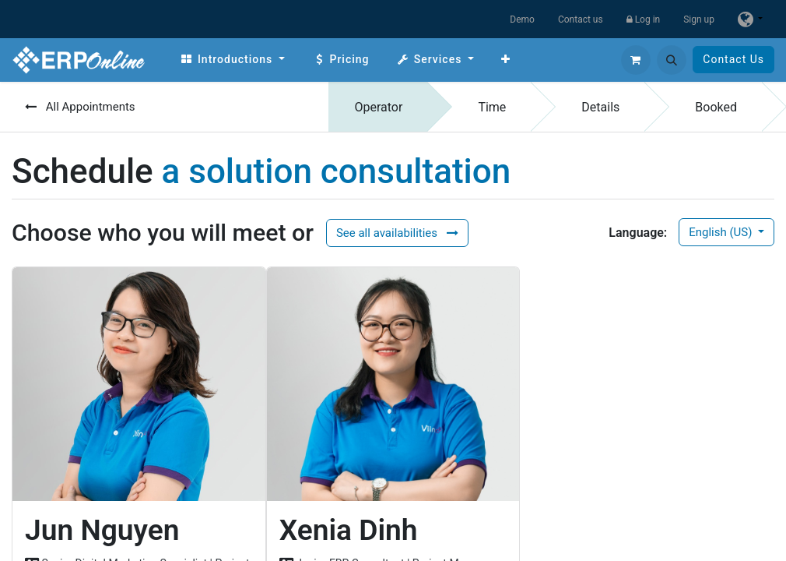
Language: (638, 232)
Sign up (698, 19)
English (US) (722, 232)
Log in (643, 19)
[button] (671, 60)
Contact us (580, 19)
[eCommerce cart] (636, 60)
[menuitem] (232, 59)
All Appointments (80, 107)
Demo (522, 19)
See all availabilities (397, 233)
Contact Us (733, 59)
